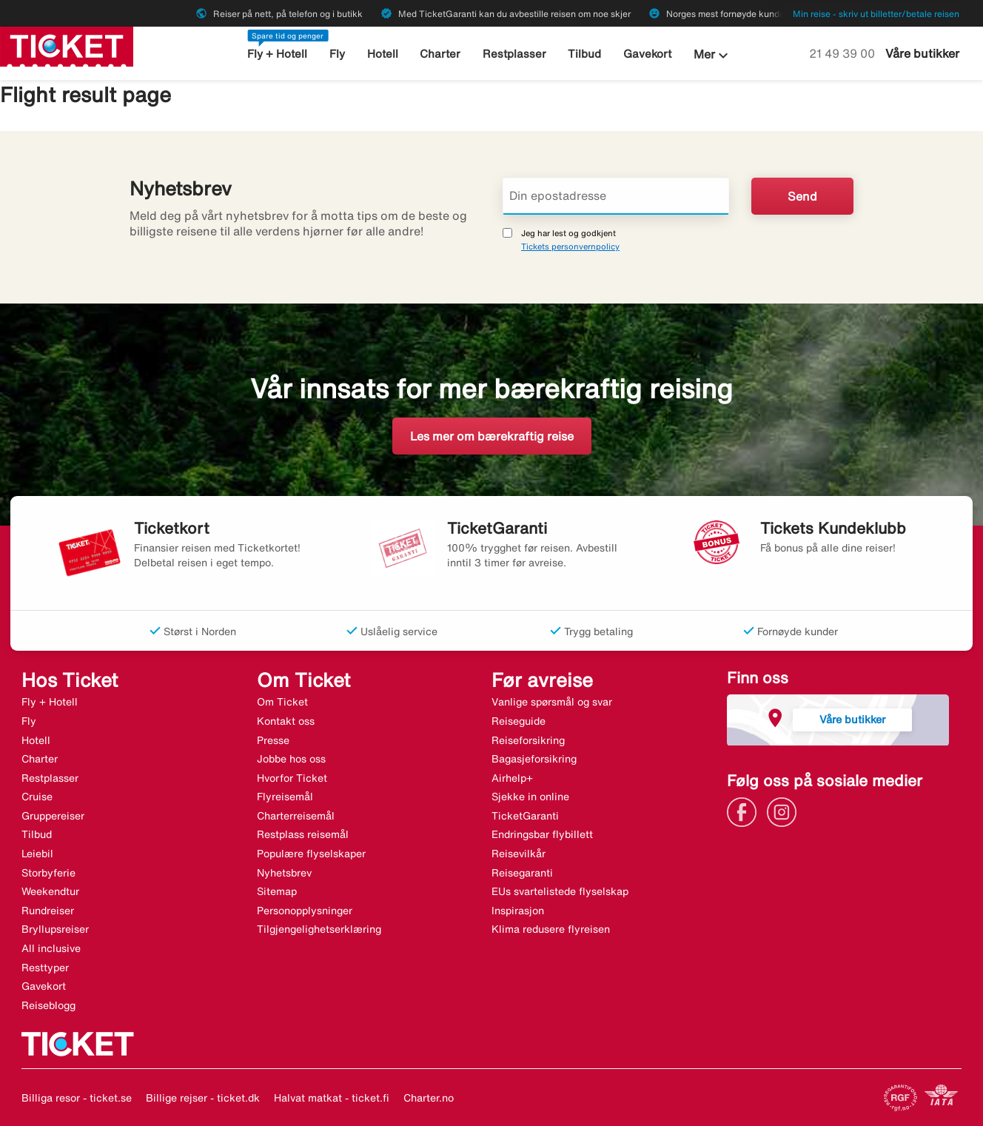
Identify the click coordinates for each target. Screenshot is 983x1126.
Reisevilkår (519, 853)
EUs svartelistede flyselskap (560, 891)
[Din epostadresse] (616, 196)
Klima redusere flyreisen (551, 929)
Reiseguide (519, 721)
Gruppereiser (52, 816)
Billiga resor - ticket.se (76, 1098)
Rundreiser (47, 910)
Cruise (37, 796)
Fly (337, 53)
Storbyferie (48, 873)
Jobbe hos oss (291, 759)
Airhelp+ (512, 778)
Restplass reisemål (303, 834)
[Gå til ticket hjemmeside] (66, 45)
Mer (713, 55)
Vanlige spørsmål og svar (552, 702)
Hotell (382, 53)
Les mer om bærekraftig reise (492, 436)
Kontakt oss (286, 721)
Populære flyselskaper (311, 853)
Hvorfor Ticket (292, 778)
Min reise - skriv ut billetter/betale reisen (876, 14)
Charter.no (428, 1098)
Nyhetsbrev (284, 873)
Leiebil (37, 853)
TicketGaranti (525, 816)
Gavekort (647, 53)
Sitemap (277, 891)
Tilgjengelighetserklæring (319, 929)
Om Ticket (282, 702)
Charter (440, 53)
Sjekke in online (530, 796)
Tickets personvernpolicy (570, 246)
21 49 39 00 (843, 53)
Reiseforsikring (528, 740)
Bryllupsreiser (55, 929)
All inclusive (51, 948)
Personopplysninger (304, 910)
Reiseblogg (48, 1005)
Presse (273, 740)
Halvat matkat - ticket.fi (331, 1098)
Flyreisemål (285, 796)
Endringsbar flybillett (542, 834)
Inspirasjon (518, 910)
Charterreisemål (296, 816)
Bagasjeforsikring (534, 759)
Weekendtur (50, 891)
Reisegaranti (522, 873)
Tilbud (584, 53)
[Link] (745, 811)
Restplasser (514, 53)
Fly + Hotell (277, 53)
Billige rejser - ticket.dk (203, 1098)
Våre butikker (922, 53)
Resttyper (45, 967)
